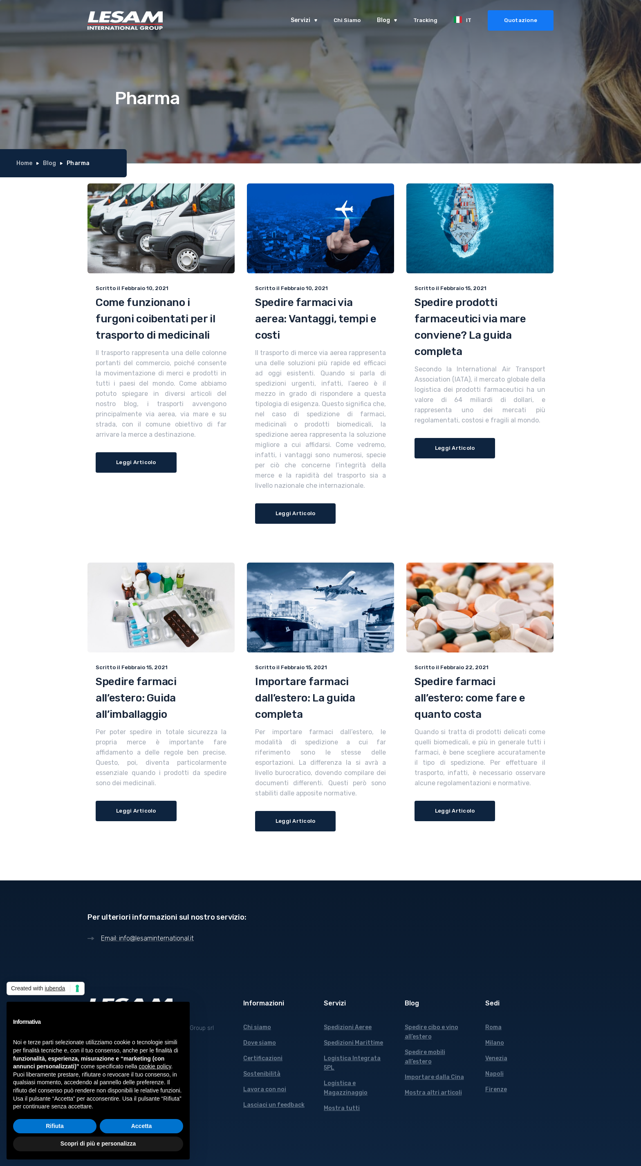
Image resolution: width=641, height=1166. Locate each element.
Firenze (496, 1089)
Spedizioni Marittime (353, 1042)
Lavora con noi (264, 1089)
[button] (303, 20)
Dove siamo (259, 1042)
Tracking (425, 20)
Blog (49, 163)
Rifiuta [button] (55, 1126)
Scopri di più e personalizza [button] (98, 1143)
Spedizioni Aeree (348, 1027)
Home (24, 163)
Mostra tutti (342, 1108)
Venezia (496, 1058)
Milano (494, 1042)
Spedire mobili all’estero (425, 1057)
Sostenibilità (261, 1073)
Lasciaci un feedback (274, 1104)
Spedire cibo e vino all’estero (431, 1032)
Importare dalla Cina (434, 1077)
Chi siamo (257, 1027)
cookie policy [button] (155, 1066)
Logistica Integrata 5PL (352, 1063)
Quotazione (521, 20)
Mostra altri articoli (433, 1092)
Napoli (494, 1073)
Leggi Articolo (136, 462)
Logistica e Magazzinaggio (346, 1088)
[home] (125, 20)
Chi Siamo (347, 20)
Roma (493, 1027)
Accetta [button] (141, 1126)
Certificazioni (262, 1058)
